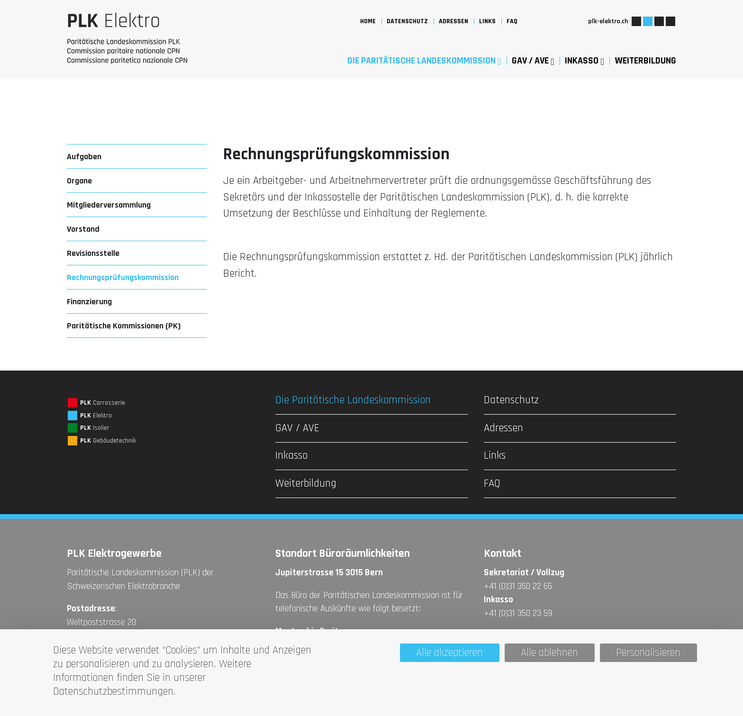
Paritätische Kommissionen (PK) (124, 325)
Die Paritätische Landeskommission (424, 60)
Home (368, 21)
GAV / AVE (533, 60)
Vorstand (83, 229)
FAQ (512, 21)
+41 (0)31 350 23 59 (518, 613)
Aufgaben (84, 156)
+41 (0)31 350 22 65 (518, 586)
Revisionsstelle (93, 253)
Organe (79, 180)
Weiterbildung (645, 60)
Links (487, 21)
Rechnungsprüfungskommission (123, 277)
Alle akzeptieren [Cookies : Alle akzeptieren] (449, 653)
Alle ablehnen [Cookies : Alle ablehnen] (549, 653)
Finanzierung (89, 301)
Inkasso (584, 60)
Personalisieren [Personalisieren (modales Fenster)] (648, 653)
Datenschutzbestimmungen (113, 691)
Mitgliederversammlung (109, 204)
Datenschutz (407, 21)
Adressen (453, 21)
